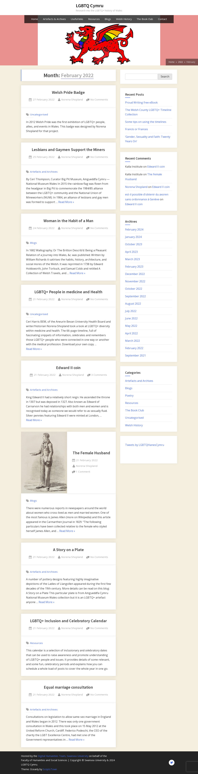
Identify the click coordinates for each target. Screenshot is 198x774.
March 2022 (132, 341)
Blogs (108, 19)
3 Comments (99, 375)
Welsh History (124, 19)
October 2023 (133, 244)
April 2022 (131, 333)
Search (165, 76)
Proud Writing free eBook (141, 102)
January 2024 (133, 237)
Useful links (77, 19)
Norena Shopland (72, 99)
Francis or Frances (136, 129)
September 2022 (135, 296)
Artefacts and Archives (44, 171)
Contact (162, 19)
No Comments (99, 99)
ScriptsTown (50, 769)
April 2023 (131, 252)
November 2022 (135, 281)
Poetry (129, 395)
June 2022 (131, 318)
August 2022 (133, 303)
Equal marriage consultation (68, 687)
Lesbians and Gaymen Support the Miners (68, 149)
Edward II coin (68, 367)
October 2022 (133, 289)
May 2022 (131, 326)
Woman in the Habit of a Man (68, 220)
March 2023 (132, 259)
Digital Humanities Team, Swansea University (63, 756)
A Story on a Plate (68, 549)
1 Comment (83, 472)
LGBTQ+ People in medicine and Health (68, 291)
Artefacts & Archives (54, 19)
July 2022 (130, 311)
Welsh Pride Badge (68, 92)
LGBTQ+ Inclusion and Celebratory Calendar (68, 620)
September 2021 (135, 355)
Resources (94, 19)
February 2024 (134, 229)
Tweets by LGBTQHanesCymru (144, 445)
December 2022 (135, 274)
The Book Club (145, 19)
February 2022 (134, 348)
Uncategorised (39, 114)
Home (34, 19)
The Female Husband (91, 452)
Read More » (66, 202)
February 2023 (134, 266)
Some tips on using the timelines (145, 122)
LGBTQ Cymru (89, 6)
